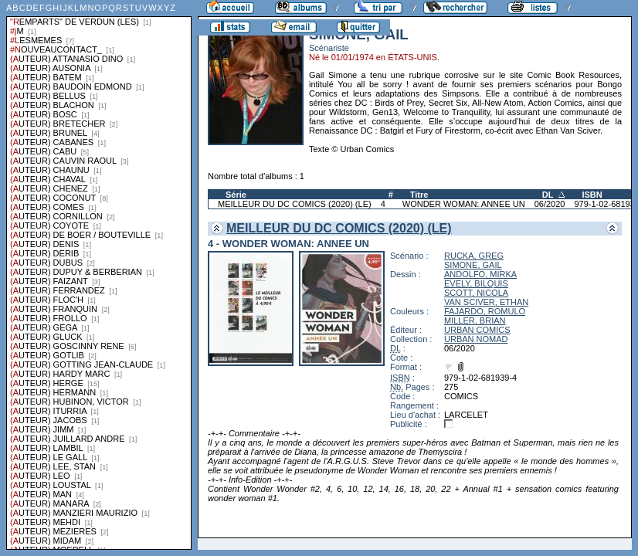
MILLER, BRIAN (474, 320)
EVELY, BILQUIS (476, 283)
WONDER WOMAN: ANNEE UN (463, 203)
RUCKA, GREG (474, 255)
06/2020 (549, 203)
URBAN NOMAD (476, 339)
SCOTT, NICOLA (476, 292)
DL (548, 194)
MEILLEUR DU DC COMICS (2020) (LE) (295, 203)
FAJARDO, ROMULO (484, 311)
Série (236, 194)
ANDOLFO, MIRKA (480, 274)
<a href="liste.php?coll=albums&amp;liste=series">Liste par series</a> (99, 275)
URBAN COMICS (477, 329)
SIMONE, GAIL (473, 265)
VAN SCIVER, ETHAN (486, 302)
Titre (419, 194)
